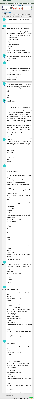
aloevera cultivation (17, 14)
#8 (31, 164)
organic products (3, 16)
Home (3, 3)
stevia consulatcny (17, 16)
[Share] (30, 18)
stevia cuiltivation (20, 16)
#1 (31, 18)
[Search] (30, 3)
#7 (31, 138)
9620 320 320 (20, 5)
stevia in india (24, 16)
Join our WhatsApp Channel (23, 11)
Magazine (14, 3)
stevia (11, 16)
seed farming (9, 16)
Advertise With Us (17, 398)
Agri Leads (11, 3)
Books (16, 3)
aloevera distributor (21, 14)
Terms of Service (24, 398)
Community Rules (21, 398)
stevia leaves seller (27, 16)
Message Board (6, 3)
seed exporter (7, 16)
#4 (31, 61)
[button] (8, 3)
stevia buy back (14, 16)
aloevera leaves (24, 14)
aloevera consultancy (13, 14)
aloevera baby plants (9, 14)
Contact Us (15, 398)
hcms (4, 21)
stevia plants (30, 16)
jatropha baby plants (28, 14)
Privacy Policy (28, 398)
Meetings (19, 3)
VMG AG (22, 3)
